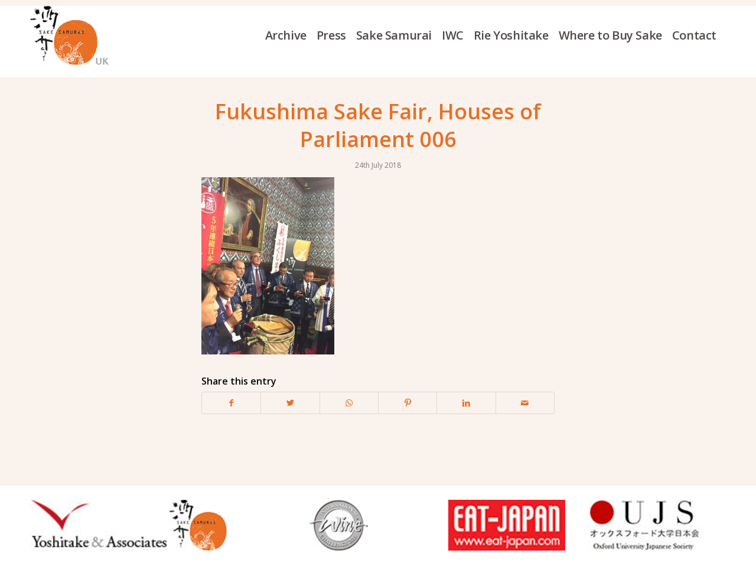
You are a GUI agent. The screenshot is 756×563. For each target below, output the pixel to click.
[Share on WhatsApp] (349, 403)
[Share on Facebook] (231, 403)
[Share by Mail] (525, 403)
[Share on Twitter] (290, 403)
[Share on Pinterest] (407, 403)
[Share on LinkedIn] (466, 403)
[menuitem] (291, 35)
